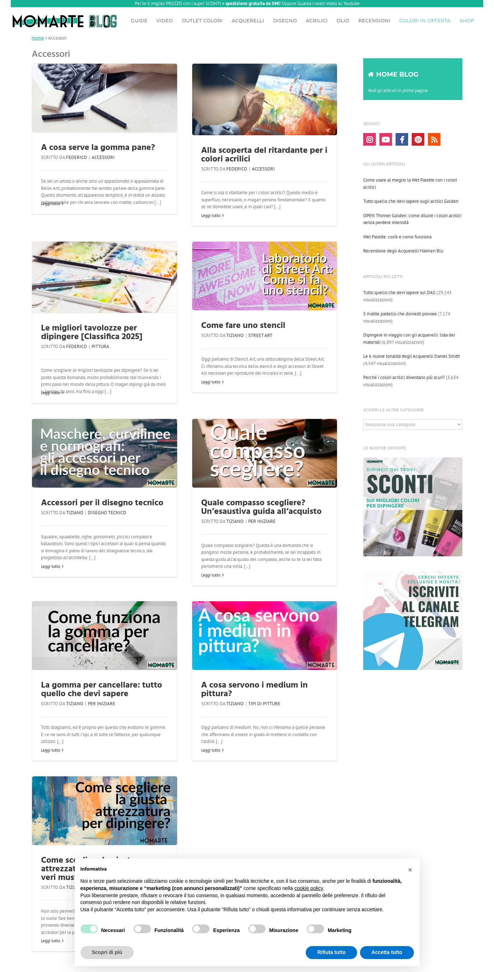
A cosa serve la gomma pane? (98, 148)
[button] (410, 870)
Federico (76, 157)
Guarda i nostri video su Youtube (328, 3)
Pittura (100, 346)
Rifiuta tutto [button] (331, 952)
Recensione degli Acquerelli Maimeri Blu (403, 251)
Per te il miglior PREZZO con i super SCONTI (178, 3)
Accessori (103, 157)
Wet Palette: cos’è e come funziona (397, 237)
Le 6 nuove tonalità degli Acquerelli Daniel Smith (411, 356)
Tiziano (235, 335)
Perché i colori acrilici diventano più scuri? (404, 377)
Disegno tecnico (107, 513)
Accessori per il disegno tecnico (102, 503)
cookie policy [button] (308, 888)
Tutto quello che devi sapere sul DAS (399, 292)
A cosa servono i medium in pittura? (254, 690)
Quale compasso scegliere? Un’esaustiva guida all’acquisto (261, 507)
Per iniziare (262, 521)
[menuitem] (139, 19)
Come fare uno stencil (243, 326)
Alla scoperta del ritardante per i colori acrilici (264, 155)
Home (38, 38)
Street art (260, 335)
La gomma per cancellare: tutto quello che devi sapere (101, 690)
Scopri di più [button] (107, 952)
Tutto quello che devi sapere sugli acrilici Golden (410, 201)
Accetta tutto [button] (386, 952)
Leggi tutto (50, 203)
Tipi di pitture (264, 704)
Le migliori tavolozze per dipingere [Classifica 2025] (91, 332)
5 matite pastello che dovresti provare (400, 314)
